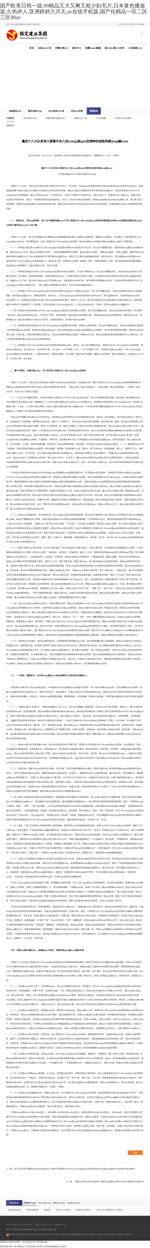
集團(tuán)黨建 (93, 48)
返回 (135, 1153)
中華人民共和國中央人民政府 (109, 1210)
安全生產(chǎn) (30, 118)
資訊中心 (76, 48)
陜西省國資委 (32, 1210)
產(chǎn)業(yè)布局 (114, 48)
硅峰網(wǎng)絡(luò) (125, 1234)
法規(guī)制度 (77, 111)
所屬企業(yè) (61, 48)
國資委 (47, 1210)
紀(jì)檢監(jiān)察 (56, 111)
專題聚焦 (94, 111)
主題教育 (10, 118)
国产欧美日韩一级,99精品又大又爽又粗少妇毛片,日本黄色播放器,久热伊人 (33, 1246)
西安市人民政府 (63, 1210)
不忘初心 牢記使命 (123, 118)
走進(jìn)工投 (44, 48)
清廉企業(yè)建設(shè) (55, 118)
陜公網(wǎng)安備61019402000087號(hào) (23, 1234)
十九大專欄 (101, 118)
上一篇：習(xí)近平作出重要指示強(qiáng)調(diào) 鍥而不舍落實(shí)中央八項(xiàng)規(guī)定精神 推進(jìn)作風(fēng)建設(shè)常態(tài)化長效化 (70, 1169)
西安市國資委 (14, 1210)
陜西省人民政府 (83, 1210)
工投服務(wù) (135, 48)
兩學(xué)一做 (80, 118)
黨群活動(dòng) (35, 111)
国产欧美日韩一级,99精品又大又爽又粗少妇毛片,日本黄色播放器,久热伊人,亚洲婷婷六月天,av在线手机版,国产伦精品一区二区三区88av (73, 11)
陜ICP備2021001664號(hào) (51, 1234)
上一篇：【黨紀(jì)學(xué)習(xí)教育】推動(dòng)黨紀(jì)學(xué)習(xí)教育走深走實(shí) (105, 1181)
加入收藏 (140, 24)
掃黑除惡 (10, 125)
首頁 (31, 48)
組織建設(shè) (15, 111)
